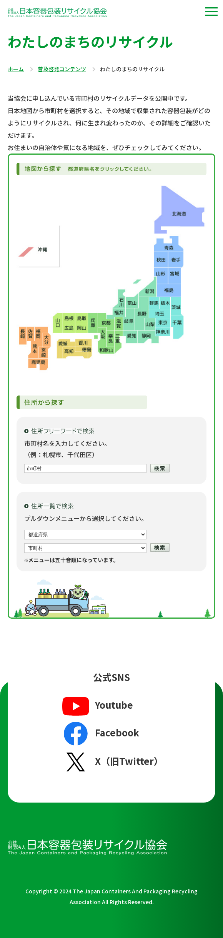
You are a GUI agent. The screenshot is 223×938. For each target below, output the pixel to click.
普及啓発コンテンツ (62, 69)
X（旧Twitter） (111, 762)
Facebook (99, 734)
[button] (211, 11)
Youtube (96, 706)
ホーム (16, 69)
